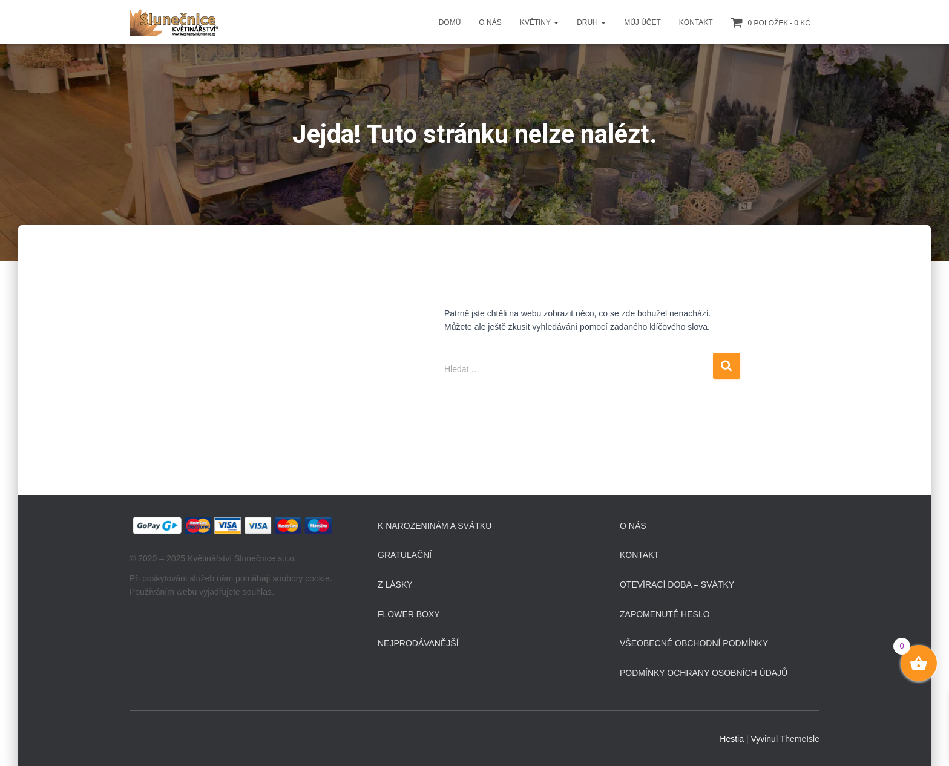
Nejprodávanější (418, 643)
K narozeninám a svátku (434, 526)
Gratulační (405, 555)
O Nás (490, 22)
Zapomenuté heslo (665, 614)
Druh (591, 22)
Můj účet (642, 22)
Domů (450, 22)
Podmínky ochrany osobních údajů (703, 673)
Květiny (539, 22)
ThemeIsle (799, 739)
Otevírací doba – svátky (677, 584)
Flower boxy (409, 614)
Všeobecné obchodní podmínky (694, 643)
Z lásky (395, 584)
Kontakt (696, 22)
